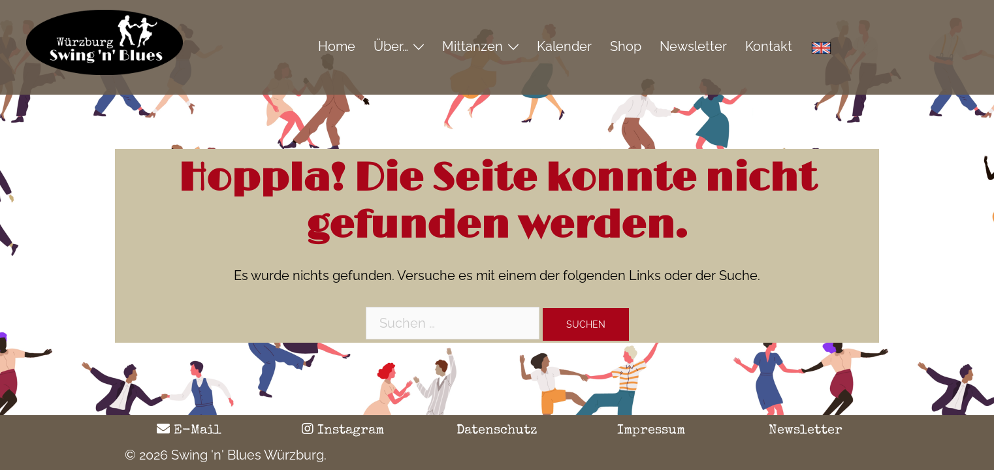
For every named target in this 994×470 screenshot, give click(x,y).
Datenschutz (497, 430)
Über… (391, 46)
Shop (625, 46)
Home (336, 46)
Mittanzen (472, 46)
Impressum (651, 430)
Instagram (343, 430)
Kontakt (768, 46)
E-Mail (189, 430)
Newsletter (693, 46)
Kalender (564, 46)
